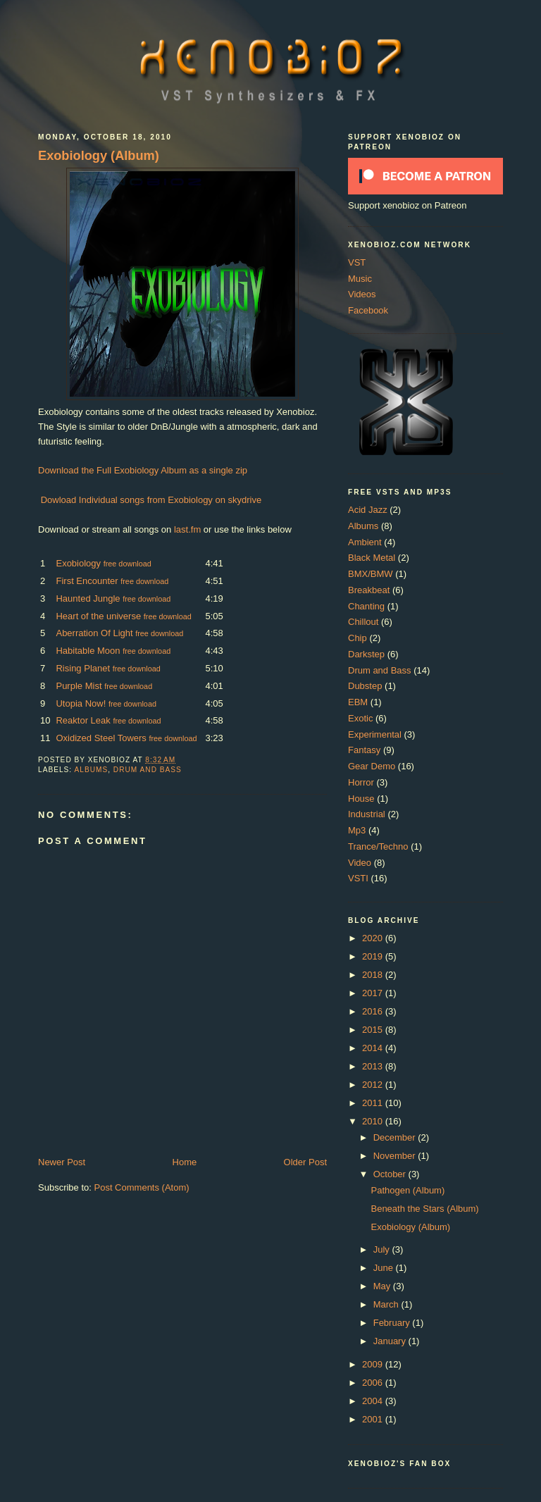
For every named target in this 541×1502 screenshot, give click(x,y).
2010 (373, 1121)
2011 (373, 1103)
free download (127, 563)
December (395, 1137)
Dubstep (365, 686)
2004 (373, 1401)
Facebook (368, 310)
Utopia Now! (81, 703)
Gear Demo (371, 766)
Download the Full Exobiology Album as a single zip (142, 470)
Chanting (366, 606)
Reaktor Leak (83, 720)
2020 (373, 938)
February (393, 1322)
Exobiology (78, 563)
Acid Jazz (367, 509)
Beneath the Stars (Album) (424, 1208)
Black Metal (371, 557)
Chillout (363, 621)
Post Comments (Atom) (141, 1187)
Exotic (360, 718)
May (383, 1286)
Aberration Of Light (94, 633)
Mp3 (357, 830)
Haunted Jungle (88, 598)
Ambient (365, 542)
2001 (373, 1419)
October (391, 1174)
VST (357, 262)
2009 (373, 1364)
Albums (91, 770)
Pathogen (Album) (407, 1190)
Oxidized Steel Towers (101, 738)
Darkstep (366, 654)
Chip (357, 638)
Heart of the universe (98, 616)
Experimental (375, 734)
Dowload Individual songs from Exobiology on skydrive (151, 500)
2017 (373, 993)
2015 (373, 1029)
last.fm (187, 529)
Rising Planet (83, 668)
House (361, 798)
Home (185, 1162)
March (387, 1304)
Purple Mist (78, 686)
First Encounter (87, 581)
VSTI (358, 878)
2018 (373, 974)
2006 (373, 1382)
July (382, 1249)
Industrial (366, 814)
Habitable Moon (88, 650)
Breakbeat (369, 590)
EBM (358, 702)
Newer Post (61, 1162)
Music (360, 278)
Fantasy (364, 750)
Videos (362, 294)
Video (359, 862)
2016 (373, 1011)
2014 (373, 1048)
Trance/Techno (378, 846)
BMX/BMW (370, 574)
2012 (373, 1084)
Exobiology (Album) (98, 156)
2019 (373, 956)
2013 (373, 1066)
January (391, 1341)
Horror (361, 782)
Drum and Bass (147, 770)
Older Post (305, 1162)
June (384, 1267)
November (395, 1155)
